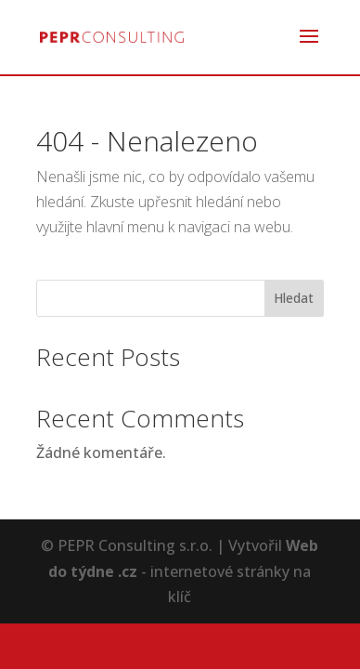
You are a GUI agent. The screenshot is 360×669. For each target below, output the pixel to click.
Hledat (294, 298)
